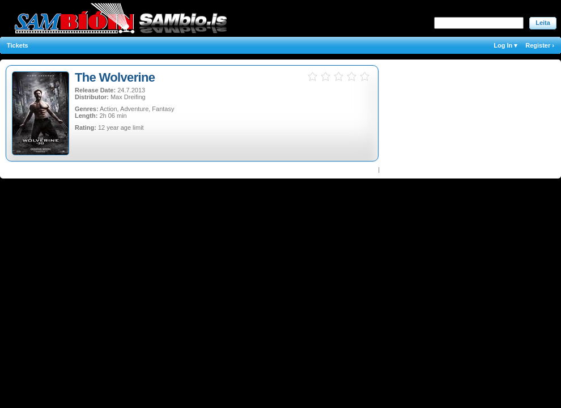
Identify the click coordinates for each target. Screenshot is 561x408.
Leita (543, 22)
